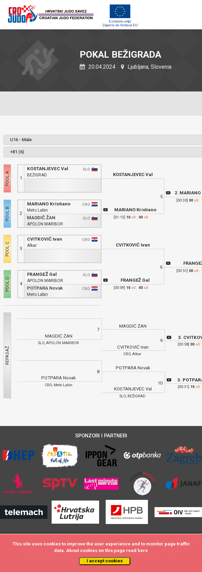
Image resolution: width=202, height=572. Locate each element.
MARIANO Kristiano (48, 203)
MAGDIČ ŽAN (41, 217)
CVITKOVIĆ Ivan (44, 239)
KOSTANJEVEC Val (47, 168)
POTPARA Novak (45, 288)
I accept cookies (105, 560)
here (143, 550)
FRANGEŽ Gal (42, 274)
